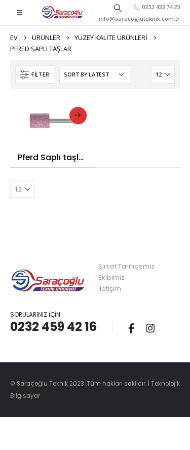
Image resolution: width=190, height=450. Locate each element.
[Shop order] (94, 74)
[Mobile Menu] (19, 12)
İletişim (109, 288)
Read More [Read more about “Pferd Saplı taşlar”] (78, 115)
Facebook (131, 327)
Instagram (150, 327)
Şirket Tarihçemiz (126, 266)
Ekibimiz (111, 277)
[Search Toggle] (117, 7)
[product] (52, 120)
